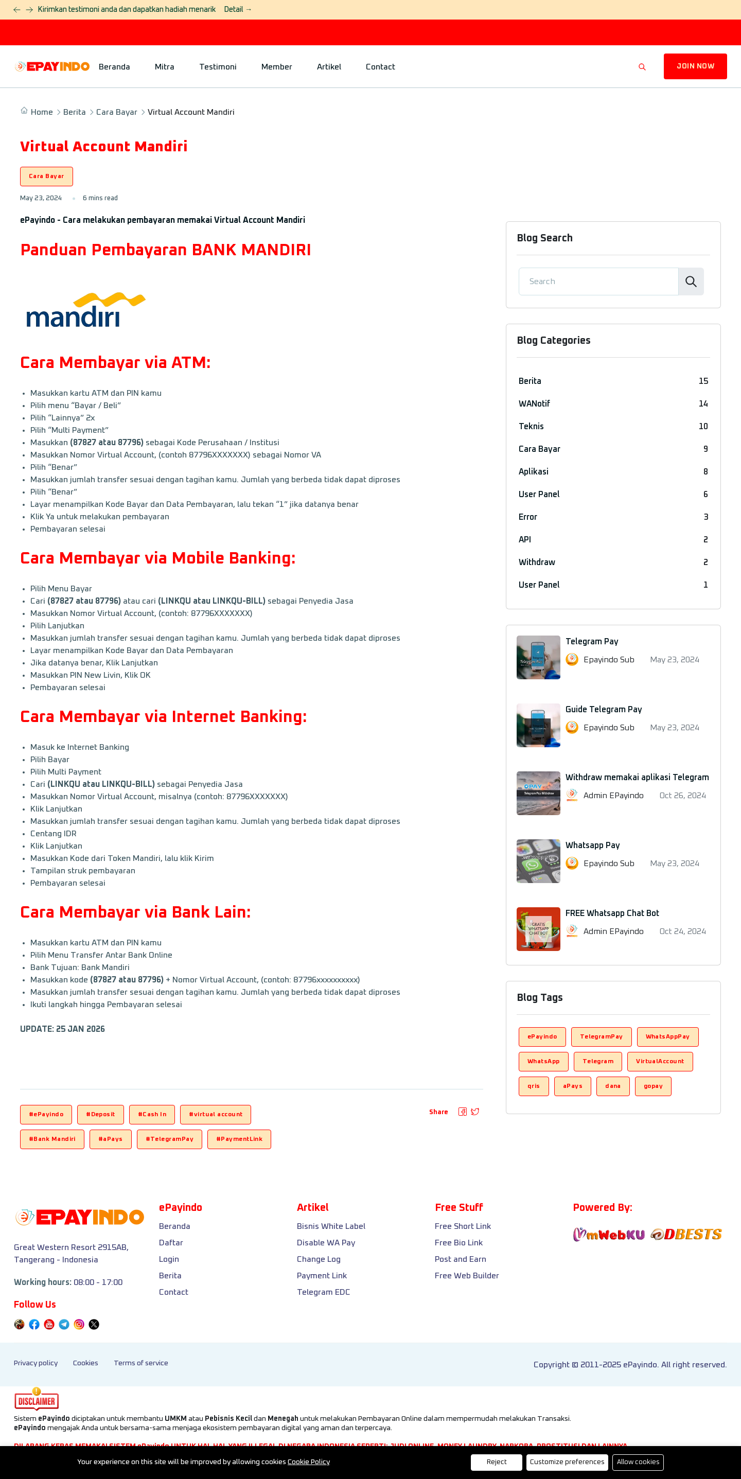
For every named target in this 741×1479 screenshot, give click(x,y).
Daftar (171, 1243)
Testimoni (218, 67)
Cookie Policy (309, 1462)
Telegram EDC (323, 1292)
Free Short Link (463, 1226)
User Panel (539, 494)
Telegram (598, 1062)
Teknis (531, 426)
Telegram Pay (592, 642)
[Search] (599, 281)
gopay (653, 1086)
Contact (380, 67)
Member (276, 67)
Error (528, 517)
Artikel (329, 67)
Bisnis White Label (331, 1226)
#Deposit (100, 1115)
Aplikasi (534, 472)
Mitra (164, 67)
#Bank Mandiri (52, 1139)
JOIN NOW (695, 66)
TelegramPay (601, 1037)
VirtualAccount (660, 1062)
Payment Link (322, 1276)
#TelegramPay (169, 1139)
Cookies (85, 1363)
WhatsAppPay (668, 1037)
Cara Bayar (116, 112)
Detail (238, 9)
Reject (497, 1462)
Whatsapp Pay (593, 845)
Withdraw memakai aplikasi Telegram (637, 777)
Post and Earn (460, 1259)
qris (533, 1086)
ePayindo (542, 1037)
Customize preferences (567, 1462)
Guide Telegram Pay (604, 710)
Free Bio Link (459, 1243)
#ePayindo (46, 1115)
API (525, 540)
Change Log (319, 1259)
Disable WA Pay (326, 1243)
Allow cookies (638, 1462)
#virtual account (215, 1115)
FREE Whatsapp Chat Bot (612, 913)
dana (613, 1086)
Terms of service (141, 1363)
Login (169, 1259)
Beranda (114, 67)
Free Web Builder (467, 1276)
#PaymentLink (239, 1139)
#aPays (110, 1139)
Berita (74, 112)
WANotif (534, 404)
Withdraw (537, 562)
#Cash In (152, 1115)
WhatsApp (543, 1062)
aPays (573, 1086)
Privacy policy (36, 1363)
